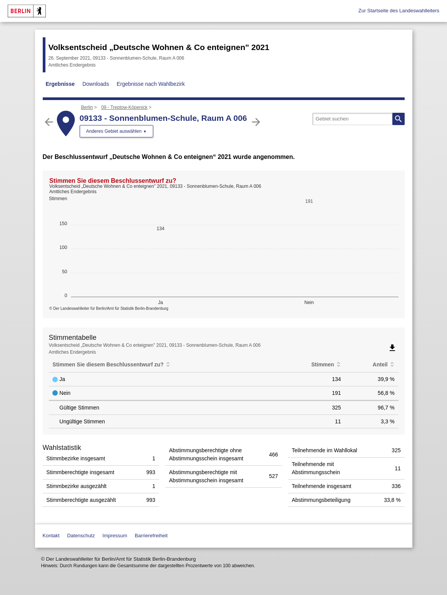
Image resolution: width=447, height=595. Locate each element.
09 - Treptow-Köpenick (124, 107)
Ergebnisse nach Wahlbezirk (151, 84)
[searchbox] (358, 119)
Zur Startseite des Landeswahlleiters (398, 10)
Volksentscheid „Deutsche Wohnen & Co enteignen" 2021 (159, 47)
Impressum (114, 535)
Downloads (95, 84)
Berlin (87, 107)
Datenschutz (81, 535)
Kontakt (51, 535)
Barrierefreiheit (151, 535)
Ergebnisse (60, 84)
